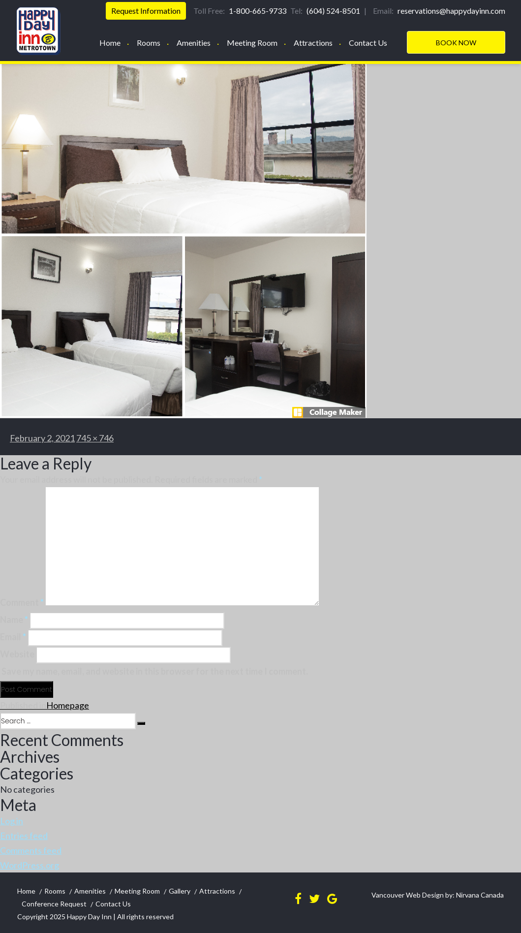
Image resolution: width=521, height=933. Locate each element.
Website (17, 654)
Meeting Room (252, 42)
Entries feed (24, 835)
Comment (22, 602)
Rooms (148, 42)
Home (110, 42)
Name (14, 619)
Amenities (194, 42)
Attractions (313, 42)
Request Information (146, 10)
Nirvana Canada (479, 895)
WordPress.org (29, 865)
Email (13, 636)
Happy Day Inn (89, 916)
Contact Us (368, 42)
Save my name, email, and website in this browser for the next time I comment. (154, 671)
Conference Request (54, 904)
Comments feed (30, 850)
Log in (11, 820)
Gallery (179, 891)
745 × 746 (95, 438)
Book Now (456, 42)
